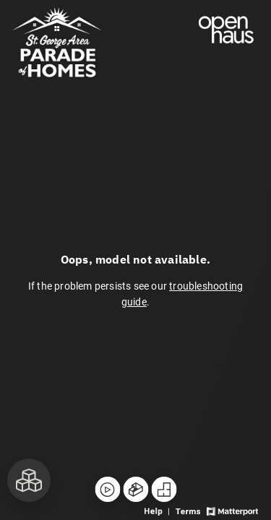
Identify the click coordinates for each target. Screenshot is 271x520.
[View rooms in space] (29, 480)
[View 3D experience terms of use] (189, 510)
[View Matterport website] (232, 510)
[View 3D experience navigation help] (158, 510)
